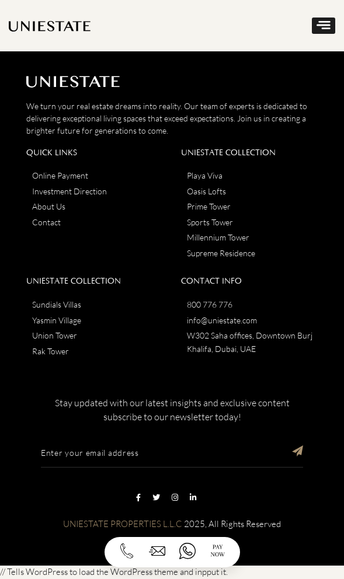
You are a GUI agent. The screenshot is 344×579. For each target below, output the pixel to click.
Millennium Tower (218, 237)
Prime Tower (209, 206)
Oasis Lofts (206, 191)
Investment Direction (69, 191)
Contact (46, 222)
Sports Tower (210, 222)
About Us (48, 206)
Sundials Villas (56, 304)
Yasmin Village (56, 320)
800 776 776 (209, 304)
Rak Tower (50, 351)
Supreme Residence (221, 253)
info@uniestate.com (222, 320)
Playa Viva (205, 175)
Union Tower (54, 335)
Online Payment (60, 175)
